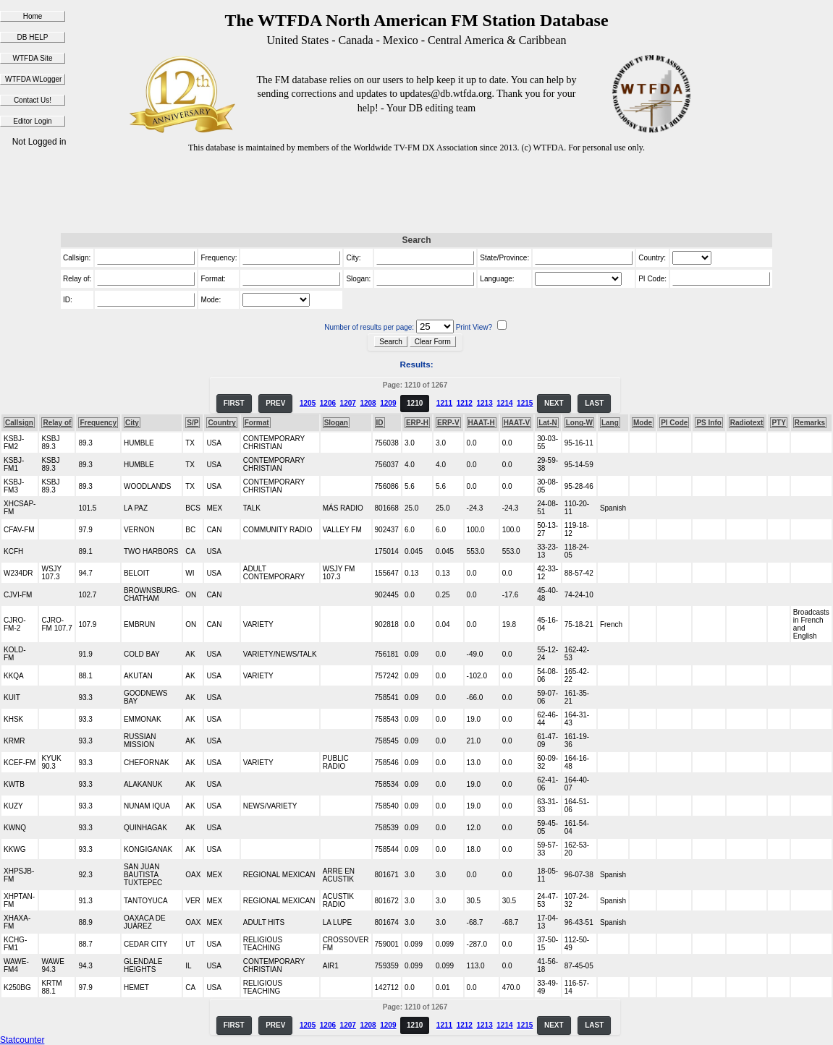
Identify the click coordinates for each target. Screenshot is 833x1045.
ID (380, 423)
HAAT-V (517, 423)
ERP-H (417, 423)
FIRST (234, 403)
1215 (525, 403)
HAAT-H (481, 423)
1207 (348, 403)
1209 (388, 403)
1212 (465, 403)
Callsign (19, 423)
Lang (610, 423)
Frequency (98, 423)
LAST (594, 403)
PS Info (708, 423)
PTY (778, 423)
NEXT (554, 403)
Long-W (579, 423)
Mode (642, 423)
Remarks (810, 423)
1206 (328, 403)
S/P (192, 423)
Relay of (57, 423)
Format (257, 423)
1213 (484, 403)
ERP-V (448, 423)
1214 (504, 403)
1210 (415, 403)
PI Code (674, 423)
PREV (275, 403)
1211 (444, 403)
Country (221, 423)
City (132, 423)
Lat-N (547, 423)
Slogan (336, 423)
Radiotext (747, 423)
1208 (368, 403)
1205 (308, 403)
